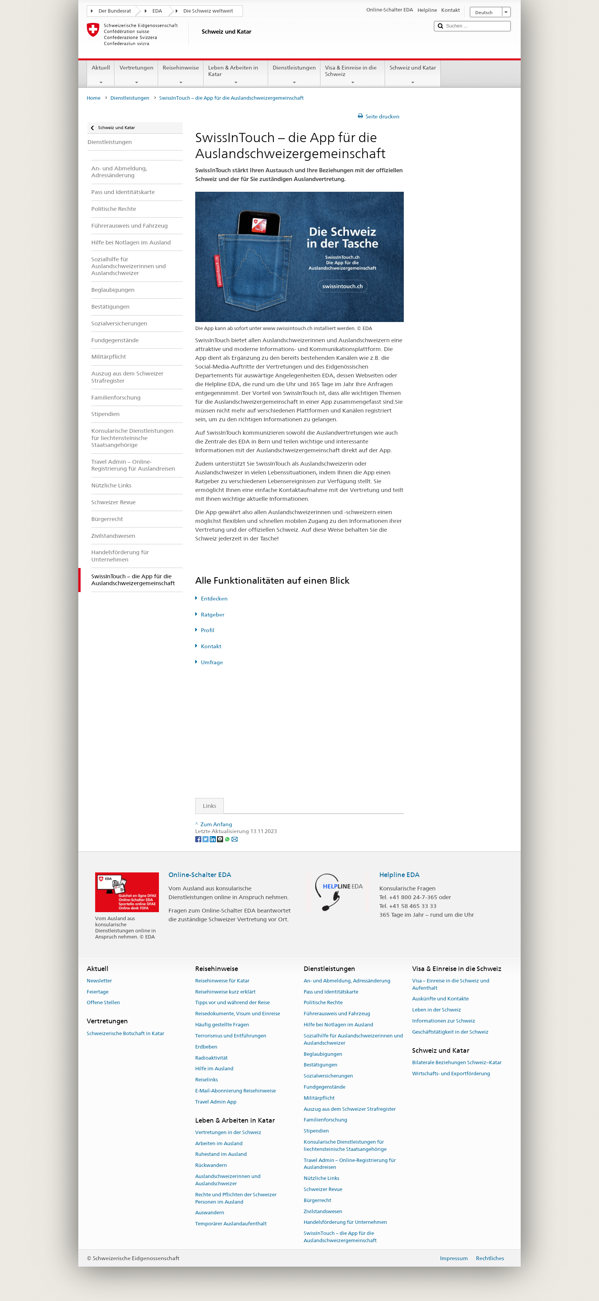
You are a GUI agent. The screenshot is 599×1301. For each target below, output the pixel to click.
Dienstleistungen (294, 75)
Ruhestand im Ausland (221, 1154)
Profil (207, 630)
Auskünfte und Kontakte (440, 999)
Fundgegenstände (324, 1087)
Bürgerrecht (317, 1200)
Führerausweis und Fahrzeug (337, 1014)
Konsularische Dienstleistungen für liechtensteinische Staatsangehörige (345, 1145)
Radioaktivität (211, 1058)
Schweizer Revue (323, 1189)
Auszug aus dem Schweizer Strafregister (350, 1109)
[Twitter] (206, 839)
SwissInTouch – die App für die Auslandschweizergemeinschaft (340, 1237)
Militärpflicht (319, 1098)
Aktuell (100, 75)
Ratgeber (212, 615)
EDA (157, 11)
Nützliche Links (321, 1178)
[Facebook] (198, 839)
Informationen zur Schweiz (443, 1021)
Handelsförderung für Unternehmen (345, 1222)
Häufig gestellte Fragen (222, 1025)
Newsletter (99, 981)
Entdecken (214, 598)
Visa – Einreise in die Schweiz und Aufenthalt (450, 984)
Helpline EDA (399, 875)
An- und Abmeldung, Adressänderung (347, 981)
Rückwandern (211, 1165)
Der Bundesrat (115, 11)
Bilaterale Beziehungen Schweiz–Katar (457, 1062)
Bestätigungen (320, 1065)
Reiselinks (206, 1080)
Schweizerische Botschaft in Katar (125, 1033)
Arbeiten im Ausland (219, 1143)
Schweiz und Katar (412, 75)
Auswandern (209, 1213)
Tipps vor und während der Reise (232, 1003)
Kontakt (211, 646)
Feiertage (97, 992)
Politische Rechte (323, 1003)
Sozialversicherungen (328, 1076)
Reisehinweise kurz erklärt (225, 992)
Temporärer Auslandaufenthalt (231, 1224)
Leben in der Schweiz (436, 1010)
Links (206, 805)
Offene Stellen (103, 1003)
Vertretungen (136, 75)
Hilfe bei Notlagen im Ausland (338, 1025)
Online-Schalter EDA (199, 875)
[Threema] (220, 839)
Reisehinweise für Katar (222, 981)
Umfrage (212, 662)
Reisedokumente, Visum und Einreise (237, 1014)
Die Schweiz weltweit (208, 11)
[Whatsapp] (228, 839)
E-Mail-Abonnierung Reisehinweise (235, 1091)
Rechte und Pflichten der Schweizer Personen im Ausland (236, 1198)
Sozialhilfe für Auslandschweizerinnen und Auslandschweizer (353, 1039)
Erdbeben (206, 1047)
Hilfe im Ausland (214, 1069)
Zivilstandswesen (323, 1211)
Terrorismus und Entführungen (230, 1036)
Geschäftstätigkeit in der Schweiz (450, 1032)
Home (93, 98)
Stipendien (316, 1131)
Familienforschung (325, 1120)
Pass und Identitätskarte (331, 992)
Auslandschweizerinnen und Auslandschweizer (228, 1179)
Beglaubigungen (323, 1054)
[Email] (235, 839)
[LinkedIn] (213, 839)
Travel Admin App (215, 1102)
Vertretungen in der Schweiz (228, 1132)
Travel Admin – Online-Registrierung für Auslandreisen (350, 1163)
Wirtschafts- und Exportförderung (451, 1073)
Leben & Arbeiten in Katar (236, 75)
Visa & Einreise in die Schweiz (353, 75)
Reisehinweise (181, 75)
